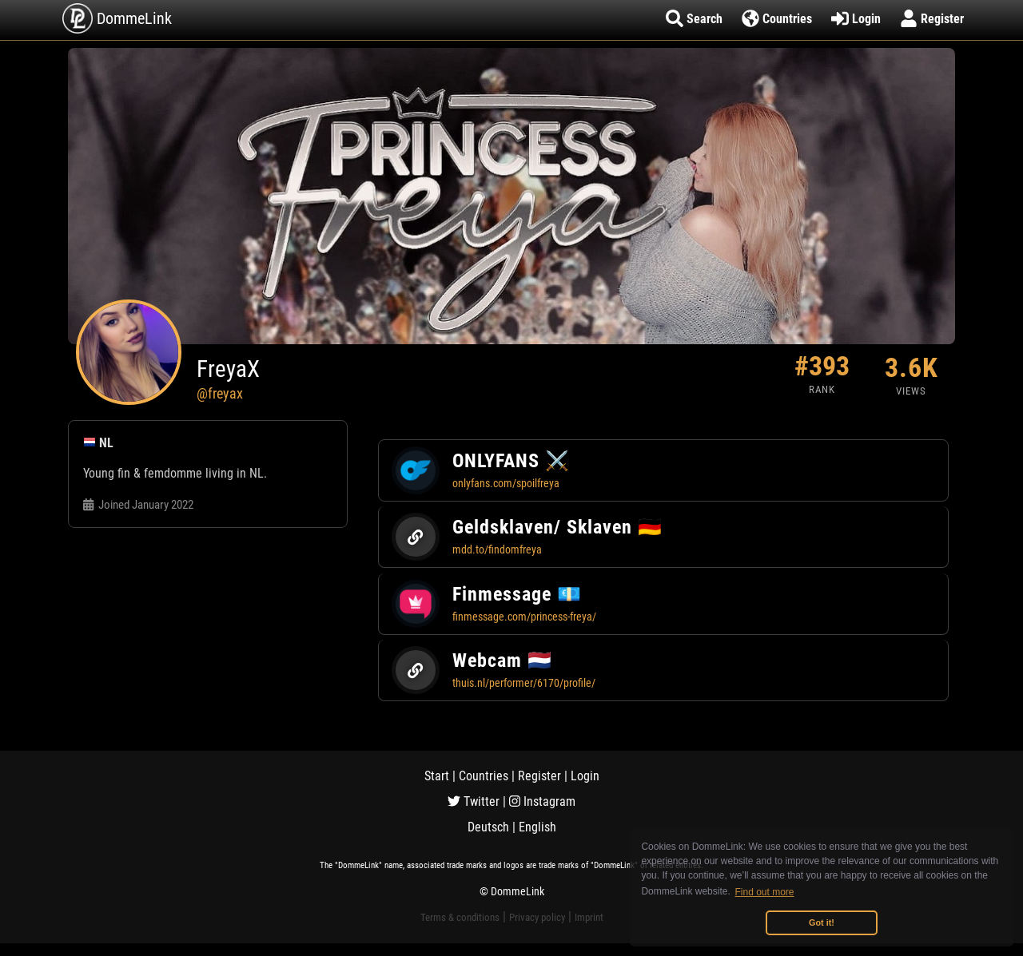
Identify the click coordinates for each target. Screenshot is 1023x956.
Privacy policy (537, 917)
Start (436, 775)
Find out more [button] (764, 892)
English (537, 827)
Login (585, 775)
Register (539, 775)
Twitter (474, 801)
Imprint (589, 917)
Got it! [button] (821, 922)
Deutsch (488, 827)
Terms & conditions (460, 917)
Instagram (542, 801)
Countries (483, 775)
